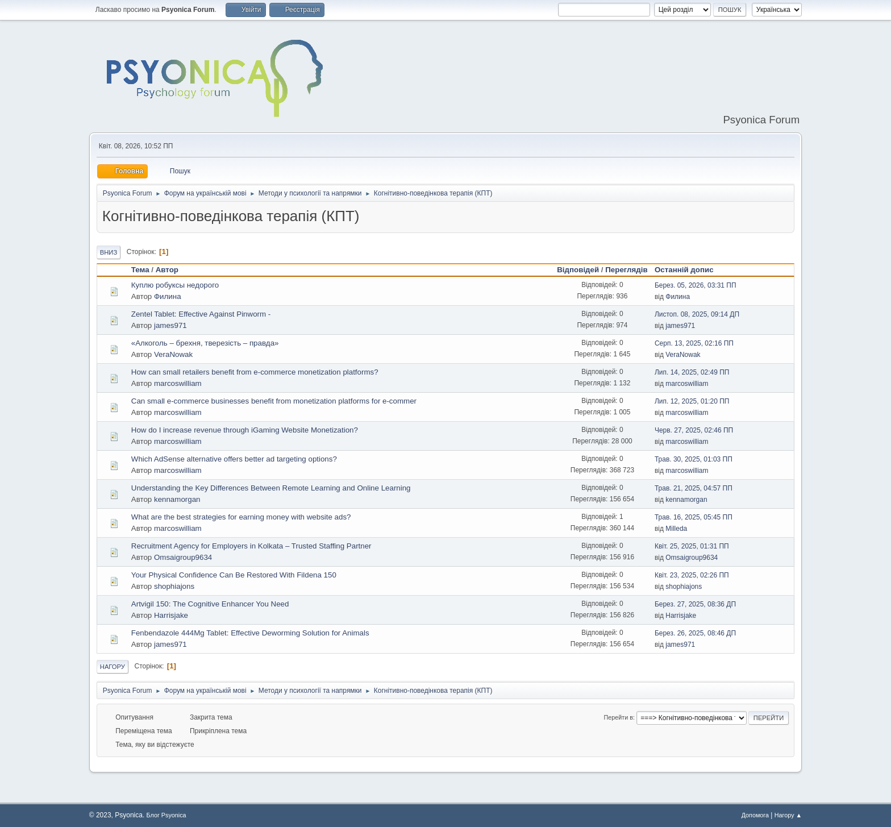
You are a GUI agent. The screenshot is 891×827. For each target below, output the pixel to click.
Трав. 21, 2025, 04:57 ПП (693, 488)
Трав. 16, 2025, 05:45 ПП (693, 517)
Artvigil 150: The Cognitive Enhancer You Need (210, 604)
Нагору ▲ (788, 815)
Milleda (676, 529)
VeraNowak (173, 354)
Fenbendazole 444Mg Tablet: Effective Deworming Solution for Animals (250, 633)
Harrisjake (171, 615)
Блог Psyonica (166, 815)
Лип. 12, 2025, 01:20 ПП (692, 401)
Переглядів (626, 269)
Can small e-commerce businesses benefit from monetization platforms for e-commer (274, 401)
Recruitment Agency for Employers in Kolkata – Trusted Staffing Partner (251, 546)
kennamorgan (177, 499)
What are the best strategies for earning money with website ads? (241, 517)
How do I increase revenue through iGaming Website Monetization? (244, 430)
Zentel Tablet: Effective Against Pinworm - (200, 314)
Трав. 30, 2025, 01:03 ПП (693, 459)
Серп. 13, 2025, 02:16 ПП (694, 343)
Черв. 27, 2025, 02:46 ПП (694, 430)
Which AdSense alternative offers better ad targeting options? (234, 459)
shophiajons (174, 586)
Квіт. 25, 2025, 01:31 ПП (692, 546)
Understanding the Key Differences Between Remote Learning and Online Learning (271, 488)
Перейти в (618, 717)
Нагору (112, 666)
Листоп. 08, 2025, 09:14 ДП (697, 314)
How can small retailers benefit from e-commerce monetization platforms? (254, 372)
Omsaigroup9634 (183, 557)
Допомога (755, 815)
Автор (167, 269)
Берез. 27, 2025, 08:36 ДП (695, 604)
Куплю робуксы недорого (175, 285)
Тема (140, 269)
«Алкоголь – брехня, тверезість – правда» (205, 343)
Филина (167, 296)
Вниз (108, 252)
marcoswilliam (178, 383)
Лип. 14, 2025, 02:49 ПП (692, 372)
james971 (170, 325)
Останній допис (689, 269)
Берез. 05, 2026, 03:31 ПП (695, 285)
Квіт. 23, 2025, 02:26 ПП (692, 575)
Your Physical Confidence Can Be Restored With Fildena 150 (233, 575)
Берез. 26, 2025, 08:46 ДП (695, 633)
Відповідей (578, 269)
